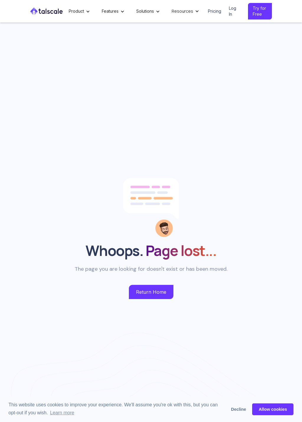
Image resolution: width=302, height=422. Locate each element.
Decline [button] (238, 409)
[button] (79, 11)
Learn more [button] (62, 412)
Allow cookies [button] (273, 409)
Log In (232, 11)
